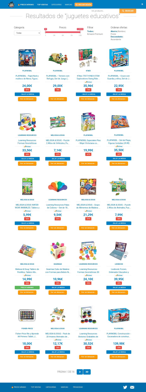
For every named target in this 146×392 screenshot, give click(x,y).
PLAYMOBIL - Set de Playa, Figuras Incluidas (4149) (119, 141)
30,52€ (88, 343)
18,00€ (27, 343)
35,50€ (119, 150)
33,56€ (27, 150)
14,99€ (27, 279)
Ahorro (114, 31)
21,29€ (88, 215)
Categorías (56, 5)
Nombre (121, 31)
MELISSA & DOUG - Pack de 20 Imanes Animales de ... (58, 335)
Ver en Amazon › (27, 99)
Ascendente (116, 39)
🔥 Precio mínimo (18, 387)
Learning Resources (27, 135)
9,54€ (58, 215)
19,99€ (88, 150)
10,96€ (58, 279)
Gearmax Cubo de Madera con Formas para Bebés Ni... (57, 270)
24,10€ (88, 279)
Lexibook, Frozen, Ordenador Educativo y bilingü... (119, 271)
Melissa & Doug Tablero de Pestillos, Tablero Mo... (27, 270)
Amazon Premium (95, 34)
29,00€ (58, 86)
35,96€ (88, 86)
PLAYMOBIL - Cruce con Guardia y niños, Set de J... (118, 77)
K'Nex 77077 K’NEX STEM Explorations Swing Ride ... (88, 77)
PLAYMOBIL (27, 71)
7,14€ (58, 150)
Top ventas (36, 387)
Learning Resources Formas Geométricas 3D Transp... (88, 271)
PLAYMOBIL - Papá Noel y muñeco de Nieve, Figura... (27, 77)
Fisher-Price (27, 329)
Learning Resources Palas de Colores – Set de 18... (57, 206)
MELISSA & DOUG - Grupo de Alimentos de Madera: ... (88, 206)
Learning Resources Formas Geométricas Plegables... (27, 142)
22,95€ (119, 86)
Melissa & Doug (58, 135)
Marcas (68, 5)
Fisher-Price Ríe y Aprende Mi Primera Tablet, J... (27, 335)
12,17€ (58, 343)
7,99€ (119, 215)
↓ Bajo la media (27, 94)
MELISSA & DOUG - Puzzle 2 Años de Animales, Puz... (119, 206)
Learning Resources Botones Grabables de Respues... (88, 335)
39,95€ (119, 279)
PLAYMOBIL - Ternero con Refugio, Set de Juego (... (57, 77)
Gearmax (58, 264)
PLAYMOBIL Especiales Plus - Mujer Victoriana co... (88, 141)
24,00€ (27, 86)
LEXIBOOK (119, 264)
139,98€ (119, 343)
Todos (90, 31)
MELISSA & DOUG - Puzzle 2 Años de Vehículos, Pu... (57, 141)
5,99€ (27, 215)
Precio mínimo (27, 288)
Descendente (116, 37)
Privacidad (78, 387)
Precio (113, 34)
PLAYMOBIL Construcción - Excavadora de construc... (119, 335)
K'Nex (88, 71)
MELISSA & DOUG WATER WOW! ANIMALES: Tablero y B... (27, 206)
